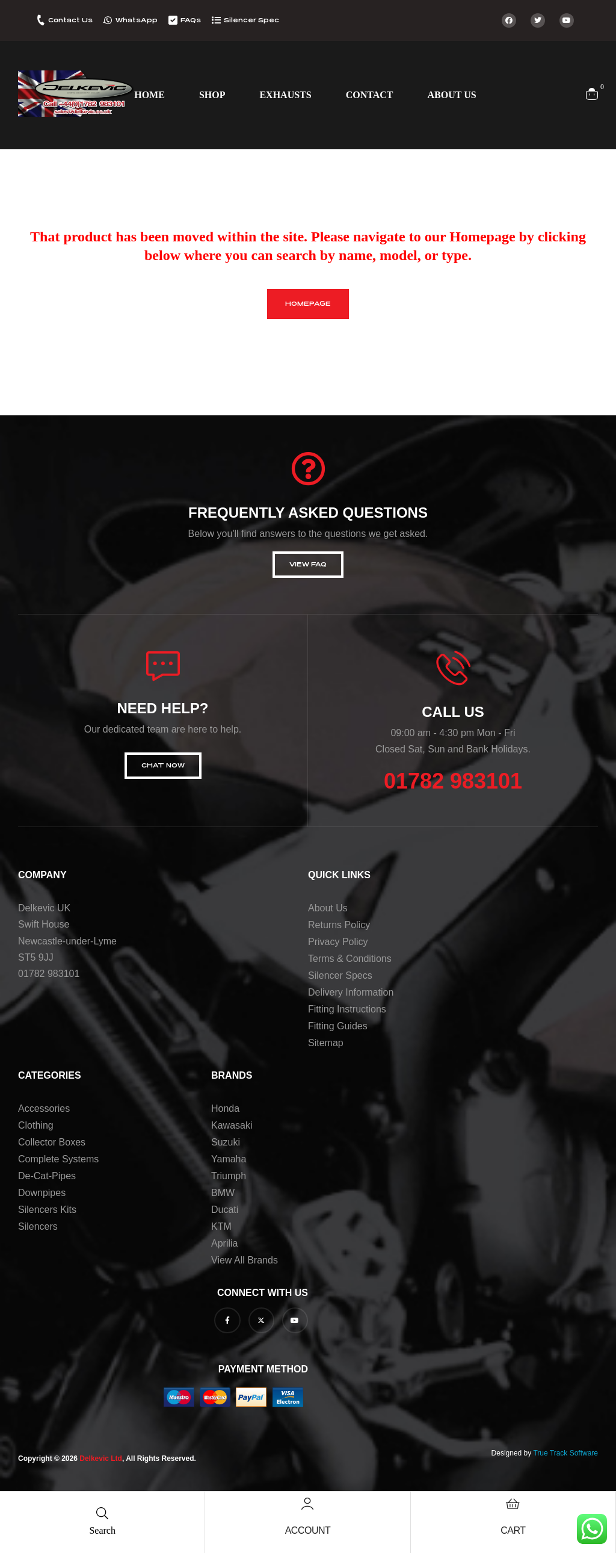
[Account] (307, 1504)
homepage (308, 304)
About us (328, 908)
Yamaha (228, 1159)
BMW (223, 1193)
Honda (225, 1108)
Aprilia (224, 1243)
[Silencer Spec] (216, 20)
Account (308, 1530)
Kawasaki (231, 1125)
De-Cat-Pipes (47, 1176)
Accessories (44, 1108)
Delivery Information (350, 992)
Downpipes (42, 1193)
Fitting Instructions (347, 1009)
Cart (512, 1530)
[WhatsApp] (107, 20)
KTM (221, 1226)
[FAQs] (172, 20)
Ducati (224, 1209)
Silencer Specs (340, 975)
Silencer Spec (251, 20)
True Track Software (565, 1453)
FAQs (190, 20)
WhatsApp (137, 20)
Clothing (36, 1125)
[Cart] (513, 1504)
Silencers (38, 1226)
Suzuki (225, 1142)
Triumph (228, 1176)
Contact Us (70, 20)
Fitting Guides (338, 1026)
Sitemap (325, 1043)
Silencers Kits (47, 1209)
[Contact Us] (40, 20)
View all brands (244, 1260)
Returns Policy (339, 925)
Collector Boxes (51, 1142)
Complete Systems (58, 1159)
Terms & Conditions (350, 958)
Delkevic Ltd (100, 1458)
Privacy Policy (338, 942)
